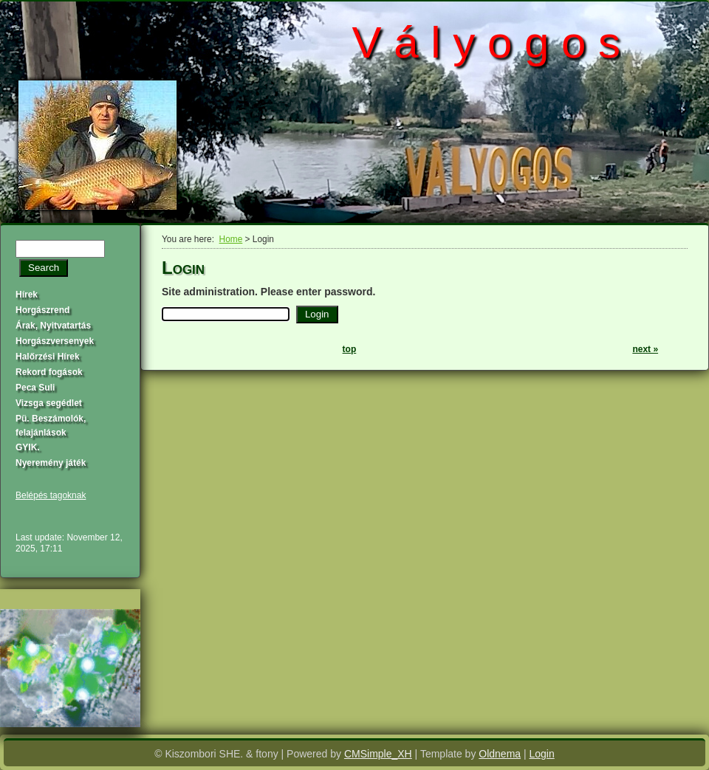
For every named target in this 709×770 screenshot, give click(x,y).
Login (542, 754)
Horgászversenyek (55, 341)
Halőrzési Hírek (48, 356)
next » (645, 349)
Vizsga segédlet (49, 403)
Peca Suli (35, 387)
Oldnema (500, 754)
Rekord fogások (49, 372)
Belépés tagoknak (51, 495)
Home (231, 239)
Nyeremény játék (51, 463)
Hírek (27, 294)
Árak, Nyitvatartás (53, 325)
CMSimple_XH (378, 754)
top (350, 349)
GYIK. (28, 447)
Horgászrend (42, 310)
